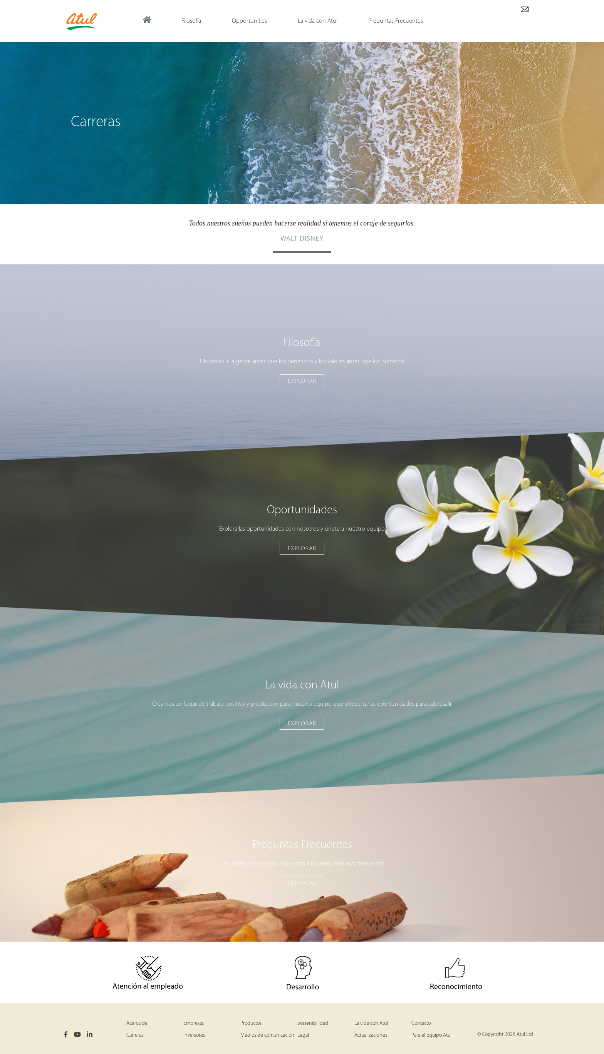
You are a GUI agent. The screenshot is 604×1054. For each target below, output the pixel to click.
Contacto (421, 1023)
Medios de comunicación (267, 1035)
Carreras (134, 1035)
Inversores (194, 1035)
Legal (303, 1035)
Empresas (193, 1023)
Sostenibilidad (312, 1023)
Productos (251, 1023)
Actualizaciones (370, 1035)
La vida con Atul (371, 1023)
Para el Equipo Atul (431, 1035)
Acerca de (137, 1023)
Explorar (302, 381)
